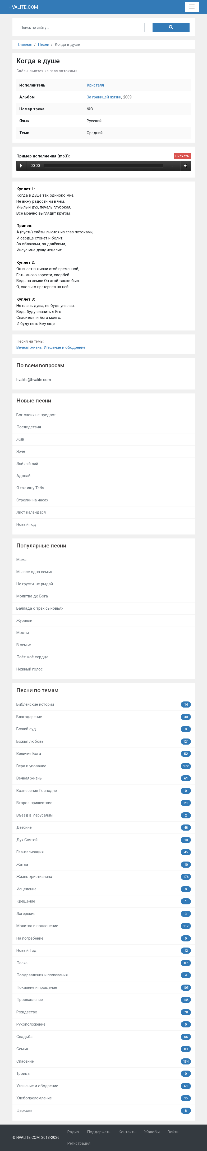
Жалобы (152, 1132)
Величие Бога (103, 754)
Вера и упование (103, 766)
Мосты (22, 632)
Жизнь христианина (103, 877)
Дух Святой (103, 840)
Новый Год (103, 951)
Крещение (103, 901)
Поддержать (99, 1132)
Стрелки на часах (32, 500)
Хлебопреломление (103, 1098)
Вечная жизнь (29, 347)
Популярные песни (41, 545)
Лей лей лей (27, 463)
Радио (73, 1132)
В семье (23, 644)
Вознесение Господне (103, 791)
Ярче (20, 451)
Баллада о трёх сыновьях (39, 608)
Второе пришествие (103, 803)
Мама (21, 559)
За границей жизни (104, 97)
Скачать (182, 156)
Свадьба (103, 1037)
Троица (103, 1074)
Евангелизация (103, 852)
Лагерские (103, 914)
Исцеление (103, 889)
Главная (25, 44)
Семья (103, 1049)
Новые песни (33, 400)
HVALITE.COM (23, 7)
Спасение (103, 1061)
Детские (103, 827)
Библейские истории (103, 704)
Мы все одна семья (34, 571)
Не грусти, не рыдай (34, 584)
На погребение (103, 938)
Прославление (103, 1000)
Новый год (26, 524)
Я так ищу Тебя (30, 488)
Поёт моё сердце (32, 657)
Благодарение (103, 717)
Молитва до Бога (32, 596)
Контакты (127, 1132)
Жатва (103, 865)
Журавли (24, 620)
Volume (185, 165)
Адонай (23, 475)
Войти (173, 1132)
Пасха (103, 963)
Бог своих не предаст (36, 415)
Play (21, 165)
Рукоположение (103, 1024)
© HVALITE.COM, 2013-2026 (35, 1137)
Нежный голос (29, 669)
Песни (43, 44)
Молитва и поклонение (103, 926)
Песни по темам (37, 690)
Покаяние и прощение (103, 988)
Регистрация (78, 1143)
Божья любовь (103, 741)
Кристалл (95, 85)
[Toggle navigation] (192, 7)
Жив (20, 439)
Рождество (103, 1012)
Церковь (103, 1111)
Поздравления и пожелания (103, 975)
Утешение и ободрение (64, 347)
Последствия (28, 427)
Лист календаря (31, 512)
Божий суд (103, 729)
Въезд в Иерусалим (103, 815)
